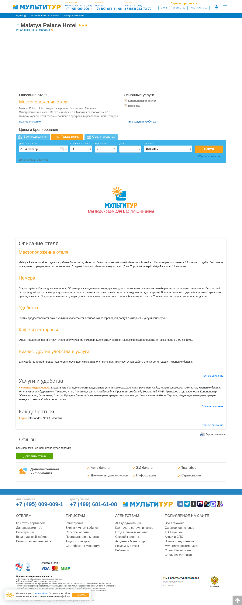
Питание (148, 144)
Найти (209, 149)
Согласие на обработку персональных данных (39, 579)
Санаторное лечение (179, 527)
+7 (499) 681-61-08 (108, 9)
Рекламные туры (127, 545)
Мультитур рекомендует (182, 545)
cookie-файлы (40, 593)
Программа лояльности (82, 536)
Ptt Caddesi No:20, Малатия (33, 29)
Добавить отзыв (34, 456)
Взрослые (100, 144)
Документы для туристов (109, 475)
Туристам (75, 516)
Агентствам (127, 516)
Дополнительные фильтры (33, 160)
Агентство (179, 8)
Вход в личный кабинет (32, 536)
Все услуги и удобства (142, 121)
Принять (81, 595)
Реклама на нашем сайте (34, 541)
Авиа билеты (100, 467)
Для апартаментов (29, 527)
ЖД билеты (144, 467)
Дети (122, 144)
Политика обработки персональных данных (38, 581)
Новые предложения (179, 541)
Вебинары (122, 550)
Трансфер (188, 467)
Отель (164, 8)
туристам (100, 3)
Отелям (23, 516)
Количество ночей (80, 144)
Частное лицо (199, 8)
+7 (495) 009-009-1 (78, 9)
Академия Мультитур (130, 541)
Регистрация (25, 532)
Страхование (191, 475)
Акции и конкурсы (78, 541)
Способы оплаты (77, 532)
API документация (128, 523)
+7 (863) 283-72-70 (138, 9)
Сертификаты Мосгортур (83, 545)
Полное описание (30, 121)
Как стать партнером (30, 523)
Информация (146, 475)
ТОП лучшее (174, 532)
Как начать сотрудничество (134, 527)
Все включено (175, 523)
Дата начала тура (28, 144)
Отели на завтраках (179, 554)
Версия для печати (216, 434)
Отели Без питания (178, 550)
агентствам (71, 3)
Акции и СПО (174, 536)
